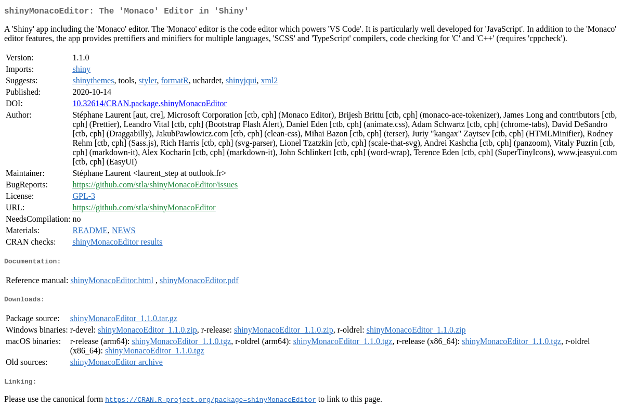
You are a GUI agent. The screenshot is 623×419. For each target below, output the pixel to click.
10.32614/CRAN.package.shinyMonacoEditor (149, 105)
